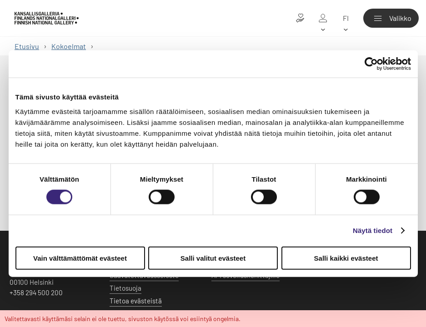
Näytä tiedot (372, 230)
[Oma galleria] (322, 18)
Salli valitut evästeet (213, 258)
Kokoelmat (68, 46)
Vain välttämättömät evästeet (80, 258)
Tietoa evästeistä (136, 301)
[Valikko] (391, 18)
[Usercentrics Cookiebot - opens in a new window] (371, 64)
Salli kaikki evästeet (346, 258)
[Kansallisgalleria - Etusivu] (46, 18)
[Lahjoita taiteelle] (300, 18)
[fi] (345, 18)
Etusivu (27, 46)
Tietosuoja (125, 288)
